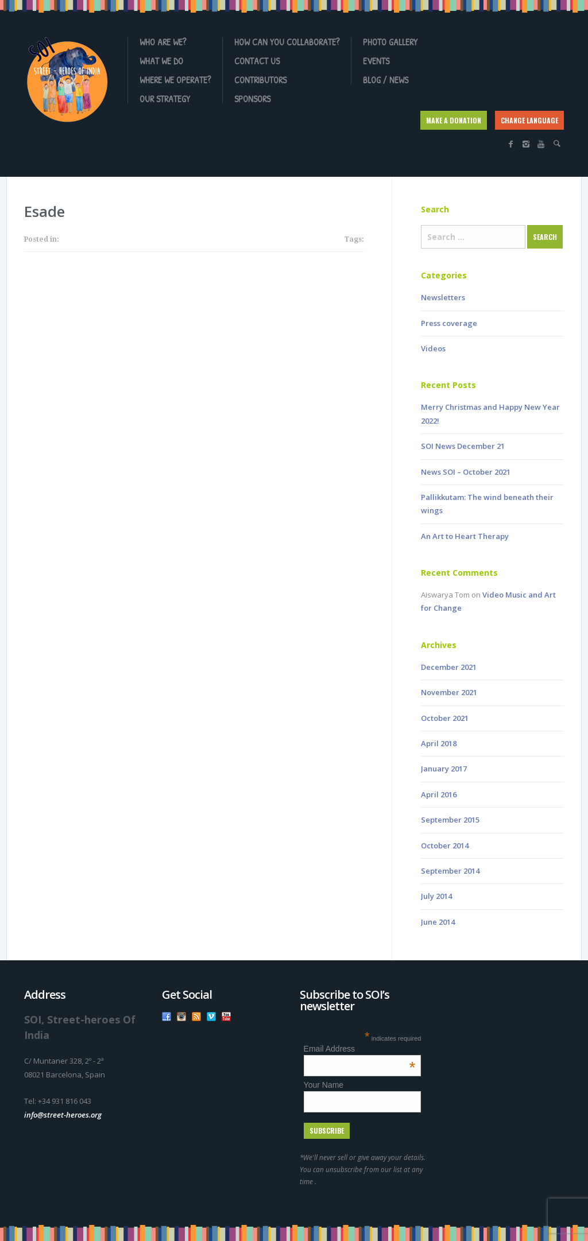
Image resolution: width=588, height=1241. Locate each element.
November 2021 (449, 692)
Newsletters (443, 297)
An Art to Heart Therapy (465, 536)
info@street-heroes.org (63, 1115)
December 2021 (449, 667)
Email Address (360, 1048)
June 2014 (438, 922)
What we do (161, 60)
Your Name (324, 1084)
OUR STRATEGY (165, 98)
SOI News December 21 (463, 446)
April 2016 (439, 794)
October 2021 (445, 718)
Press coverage (449, 323)
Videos (433, 348)
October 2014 (445, 845)
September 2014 (450, 871)
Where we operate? (175, 79)
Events (376, 60)
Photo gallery (390, 41)
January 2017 (444, 768)
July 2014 (436, 896)
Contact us (257, 60)
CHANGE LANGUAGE (529, 120)
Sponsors (252, 98)
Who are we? (163, 41)
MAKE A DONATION (453, 120)
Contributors (260, 79)
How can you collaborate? (286, 41)
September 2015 (450, 820)
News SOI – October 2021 (465, 472)
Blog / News (385, 79)
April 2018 (439, 743)
